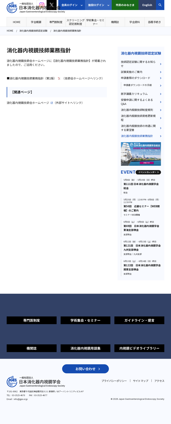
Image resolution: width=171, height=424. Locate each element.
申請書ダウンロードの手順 (138, 85)
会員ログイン (69, 5)
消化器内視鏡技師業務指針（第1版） (33, 78)
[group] (141, 154)
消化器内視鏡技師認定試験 (141, 53)
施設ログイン (96, 5)
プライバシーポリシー (114, 381)
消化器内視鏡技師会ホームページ (28, 103)
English (147, 5)
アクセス (159, 381)
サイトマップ (140, 381)
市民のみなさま (125, 5)
